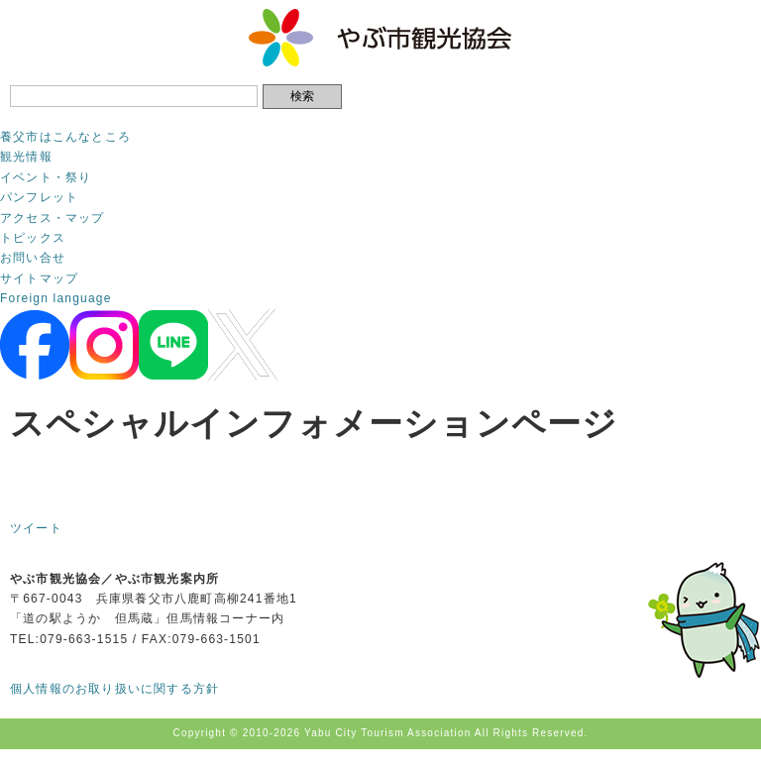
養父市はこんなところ (65, 137)
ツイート (36, 528)
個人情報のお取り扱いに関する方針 (114, 689)
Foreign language (56, 298)
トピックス (32, 238)
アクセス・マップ (52, 218)
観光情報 (26, 157)
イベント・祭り (45, 177)
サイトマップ (39, 278)
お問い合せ (32, 258)
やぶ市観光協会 (381, 37)
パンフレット (39, 197)
